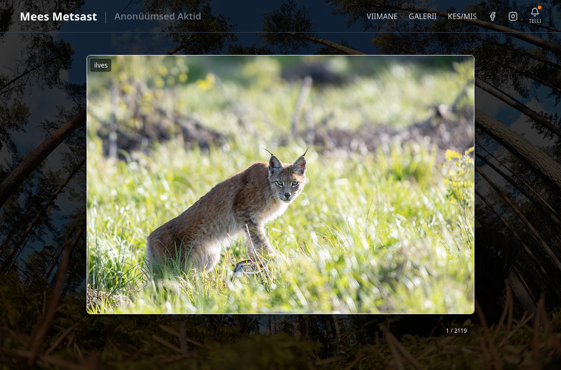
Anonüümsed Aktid (158, 16)
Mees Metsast (58, 16)
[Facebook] (492, 16)
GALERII (423, 16)
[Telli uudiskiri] (535, 16)
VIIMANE (382, 16)
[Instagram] (513, 16)
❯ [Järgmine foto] (471, 197)
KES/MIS (462, 16)
